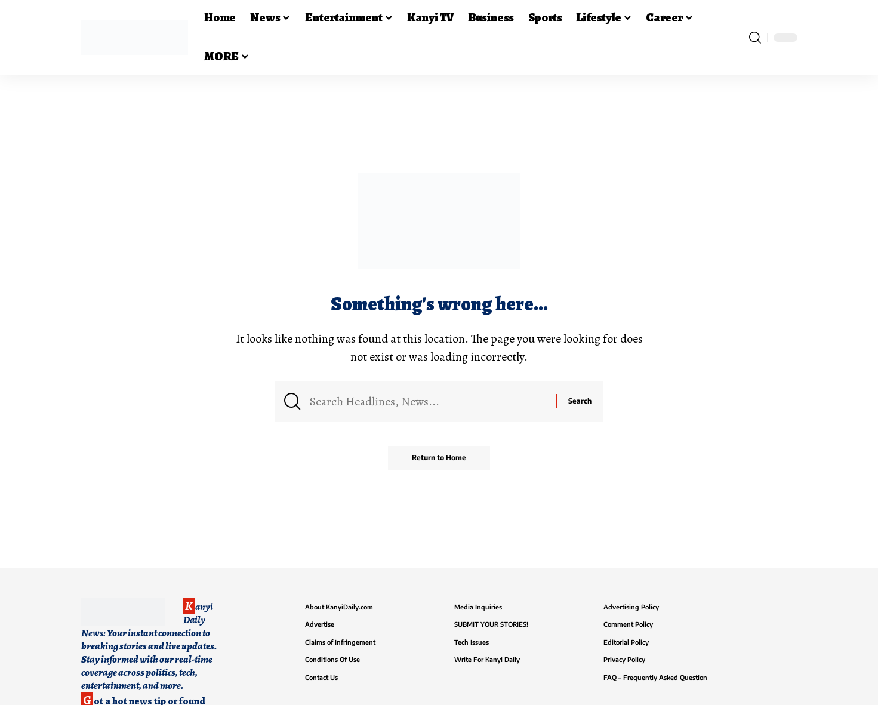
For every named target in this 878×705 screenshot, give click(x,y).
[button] (755, 38)
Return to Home (439, 457)
